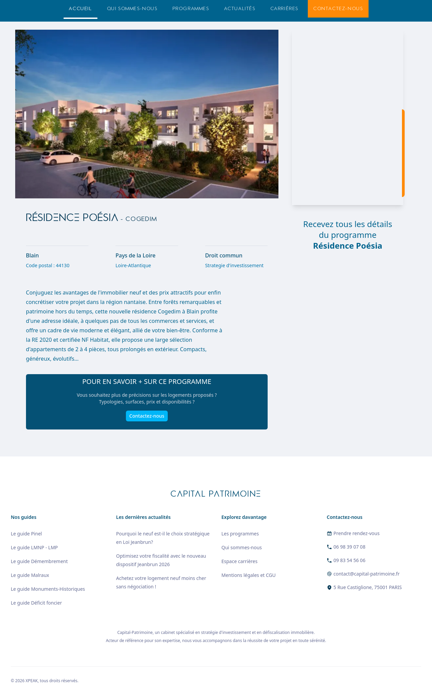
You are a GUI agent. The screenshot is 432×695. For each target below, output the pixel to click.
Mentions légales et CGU (248, 575)
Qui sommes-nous (132, 8)
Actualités (239, 8)
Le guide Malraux (30, 575)
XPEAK (32, 681)
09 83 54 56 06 (349, 560)
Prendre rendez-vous (356, 533)
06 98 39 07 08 (349, 547)
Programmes (190, 8)
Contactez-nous (338, 8)
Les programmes (240, 533)
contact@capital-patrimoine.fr (366, 574)
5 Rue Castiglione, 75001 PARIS (367, 587)
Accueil (80, 8)
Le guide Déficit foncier (36, 603)
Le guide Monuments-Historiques (48, 589)
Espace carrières (239, 561)
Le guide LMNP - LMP (34, 547)
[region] (347, 117)
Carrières (284, 8)
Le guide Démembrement (39, 561)
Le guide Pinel (26, 533)
